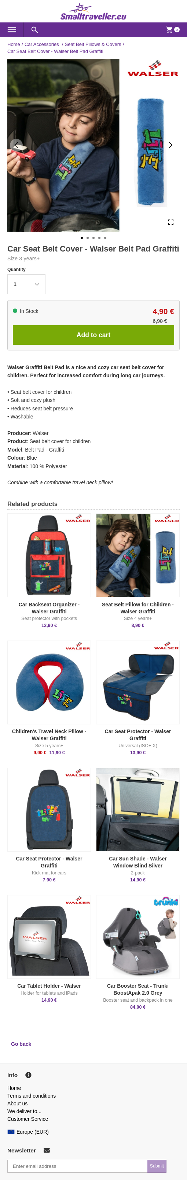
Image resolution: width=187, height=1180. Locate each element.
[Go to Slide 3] (93, 238)
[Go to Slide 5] (105, 238)
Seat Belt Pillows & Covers (93, 44)
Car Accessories (42, 44)
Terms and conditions (31, 1096)
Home (13, 44)
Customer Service (27, 1119)
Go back (21, 1044)
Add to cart (93, 335)
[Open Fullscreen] (170, 222)
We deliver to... (24, 1111)
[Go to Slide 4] (99, 238)
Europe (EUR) (28, 1132)
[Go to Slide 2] (88, 238)
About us (17, 1103)
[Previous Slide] (16, 145)
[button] (26, 284)
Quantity (16, 269)
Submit (157, 1166)
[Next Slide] (170, 145)
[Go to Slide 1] (82, 238)
